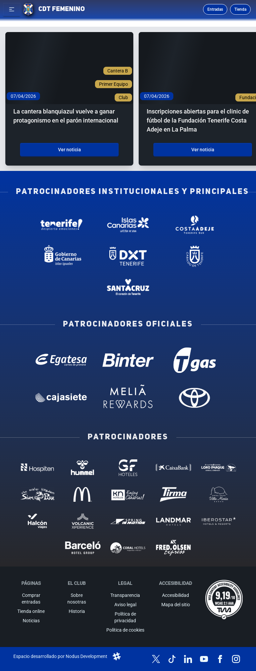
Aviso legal (125, 604)
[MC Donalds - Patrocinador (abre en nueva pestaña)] (82, 494)
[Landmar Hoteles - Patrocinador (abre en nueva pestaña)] (173, 521)
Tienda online (31, 611)
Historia (77, 611)
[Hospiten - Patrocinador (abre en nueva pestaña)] (37, 468)
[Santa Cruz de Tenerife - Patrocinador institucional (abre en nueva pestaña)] (128, 287)
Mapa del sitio (175, 604)
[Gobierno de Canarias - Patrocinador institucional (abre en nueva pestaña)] (61, 256)
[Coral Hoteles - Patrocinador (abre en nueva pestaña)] (128, 548)
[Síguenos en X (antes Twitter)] (156, 659)
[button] (12, 9)
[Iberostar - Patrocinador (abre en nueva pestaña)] (218, 521)
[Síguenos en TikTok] (172, 659)
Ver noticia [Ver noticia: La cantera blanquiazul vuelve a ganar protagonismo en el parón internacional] (69, 149)
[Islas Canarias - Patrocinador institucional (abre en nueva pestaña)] (128, 224)
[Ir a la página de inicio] (28, 9)
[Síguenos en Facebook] (220, 659)
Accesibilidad (175, 595)
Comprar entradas (31, 599)
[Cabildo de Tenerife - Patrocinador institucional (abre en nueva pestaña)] (195, 256)
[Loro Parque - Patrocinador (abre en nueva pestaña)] (218, 468)
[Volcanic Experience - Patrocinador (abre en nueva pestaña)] (82, 521)
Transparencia (125, 595)
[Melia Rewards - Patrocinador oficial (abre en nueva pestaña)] (128, 397)
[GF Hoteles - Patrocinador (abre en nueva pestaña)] (128, 468)
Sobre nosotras (76, 599)
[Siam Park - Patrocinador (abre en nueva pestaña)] (37, 494)
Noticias (31, 620)
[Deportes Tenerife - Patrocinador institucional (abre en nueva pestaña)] (128, 256)
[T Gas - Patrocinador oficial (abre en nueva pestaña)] (195, 360)
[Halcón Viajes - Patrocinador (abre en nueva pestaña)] (37, 521)
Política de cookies (125, 630)
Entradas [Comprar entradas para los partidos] (215, 9)
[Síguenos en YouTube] (204, 659)
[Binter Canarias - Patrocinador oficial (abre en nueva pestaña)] (128, 360)
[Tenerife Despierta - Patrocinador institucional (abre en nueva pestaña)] (61, 224)
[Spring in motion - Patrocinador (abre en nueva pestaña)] (128, 521)
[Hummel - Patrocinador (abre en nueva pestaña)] (82, 468)
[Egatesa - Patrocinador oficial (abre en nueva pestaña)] (61, 360)
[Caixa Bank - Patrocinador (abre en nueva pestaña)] (173, 468)
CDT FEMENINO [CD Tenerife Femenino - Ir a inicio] (61, 9)
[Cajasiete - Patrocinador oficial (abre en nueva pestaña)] (61, 397)
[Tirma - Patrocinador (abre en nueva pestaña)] (173, 494)
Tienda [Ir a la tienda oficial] (240, 9)
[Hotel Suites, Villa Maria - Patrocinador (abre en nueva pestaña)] (218, 494)
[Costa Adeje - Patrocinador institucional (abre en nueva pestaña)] (195, 224)
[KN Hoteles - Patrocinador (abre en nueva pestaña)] (128, 494)
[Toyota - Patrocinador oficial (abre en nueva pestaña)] (195, 397)
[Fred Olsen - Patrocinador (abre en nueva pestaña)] (173, 548)
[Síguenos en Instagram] (236, 659)
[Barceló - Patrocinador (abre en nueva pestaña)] (82, 548)
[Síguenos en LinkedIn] (188, 659)
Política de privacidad (125, 617)
